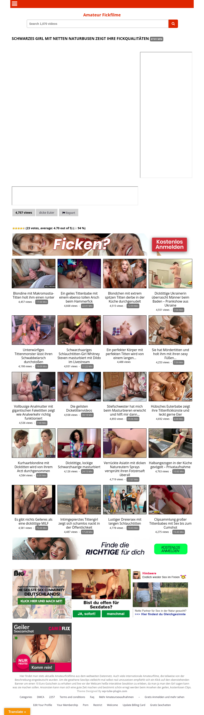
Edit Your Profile (42, 704)
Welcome (112, 704)
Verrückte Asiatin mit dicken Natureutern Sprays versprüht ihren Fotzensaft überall (125, 468)
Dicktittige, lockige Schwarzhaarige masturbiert (79, 464)
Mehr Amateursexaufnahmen (116, 696)
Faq (92, 696)
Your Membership (67, 704)
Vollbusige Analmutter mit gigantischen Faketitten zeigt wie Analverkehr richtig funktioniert (33, 412)
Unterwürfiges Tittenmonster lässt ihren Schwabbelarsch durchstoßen (33, 355)
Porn (86, 704)
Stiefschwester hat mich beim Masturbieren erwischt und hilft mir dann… (125, 410)
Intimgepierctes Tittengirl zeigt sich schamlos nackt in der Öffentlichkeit (79, 523)
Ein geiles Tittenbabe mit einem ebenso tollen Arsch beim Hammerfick (79, 297)
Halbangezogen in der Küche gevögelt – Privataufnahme (170, 464)
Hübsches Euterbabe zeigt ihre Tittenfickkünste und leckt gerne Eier (170, 410)
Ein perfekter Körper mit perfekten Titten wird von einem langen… (125, 353)
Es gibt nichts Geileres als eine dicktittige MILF (33, 521)
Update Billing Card (134, 704)
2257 (52, 696)
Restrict (97, 704)
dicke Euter (46, 212)
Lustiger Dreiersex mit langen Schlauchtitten (124, 521)
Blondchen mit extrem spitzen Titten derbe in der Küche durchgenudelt (125, 297)
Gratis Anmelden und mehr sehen (164, 696)
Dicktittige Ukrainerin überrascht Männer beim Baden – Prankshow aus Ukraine (170, 299)
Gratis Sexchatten (160, 704)
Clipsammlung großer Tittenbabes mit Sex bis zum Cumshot (170, 523)
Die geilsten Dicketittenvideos (79, 408)
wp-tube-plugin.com (114, 691)
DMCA (40, 696)
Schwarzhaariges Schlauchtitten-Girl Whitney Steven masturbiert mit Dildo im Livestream (79, 355)
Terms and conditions (72, 696)
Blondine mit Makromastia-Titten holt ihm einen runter (33, 295)
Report (68, 212)
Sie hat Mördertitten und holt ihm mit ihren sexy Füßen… (170, 353)
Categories (26, 696)
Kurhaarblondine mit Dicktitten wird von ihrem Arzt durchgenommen (33, 466)
